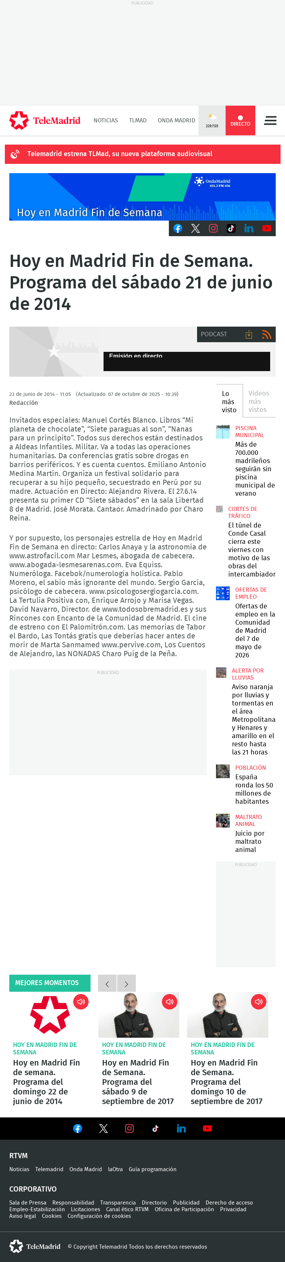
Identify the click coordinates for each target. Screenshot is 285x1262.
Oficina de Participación (184, 1209)
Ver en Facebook (77, 1130)
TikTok (231, 228)
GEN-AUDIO (53, 352)
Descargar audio (249, 334)
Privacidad (233, 1209)
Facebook (178, 228)
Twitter (195, 228)
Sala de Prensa (27, 1203)
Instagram (213, 228)
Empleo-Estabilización (37, 1209)
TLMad (138, 120)
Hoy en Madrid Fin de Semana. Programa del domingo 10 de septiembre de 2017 (227, 1015)
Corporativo (33, 1189)
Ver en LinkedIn (181, 1128)
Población (250, 768)
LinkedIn (249, 228)
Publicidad (186, 1203)
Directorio (154, 1203)
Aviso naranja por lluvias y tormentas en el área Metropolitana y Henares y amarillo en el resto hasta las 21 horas (221, 672)
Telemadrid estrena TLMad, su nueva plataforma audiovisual (119, 154)
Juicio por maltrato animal (250, 841)
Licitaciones (85, 1209)
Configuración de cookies (99, 1216)
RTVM (18, 1156)
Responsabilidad (73, 1203)
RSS (267, 334)
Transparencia (118, 1203)
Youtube (267, 228)
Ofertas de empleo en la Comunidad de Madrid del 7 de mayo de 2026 (222, 593)
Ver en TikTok (155, 1130)
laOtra (115, 1169)
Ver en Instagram (129, 1128)
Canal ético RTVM (127, 1209)
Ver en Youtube (207, 1128)
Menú (270, 120)
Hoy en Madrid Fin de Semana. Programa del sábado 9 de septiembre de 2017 (139, 1015)
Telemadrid (49, 1169)
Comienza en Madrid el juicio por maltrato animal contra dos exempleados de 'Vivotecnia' (222, 820)
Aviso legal (22, 1216)
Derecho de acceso (229, 1203)
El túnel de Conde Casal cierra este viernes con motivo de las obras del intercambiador (219, 509)
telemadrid (34, 1246)
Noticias (106, 120)
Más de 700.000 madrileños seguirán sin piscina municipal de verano (222, 431)
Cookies (52, 1216)
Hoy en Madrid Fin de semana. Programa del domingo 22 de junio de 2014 (50, 1015)
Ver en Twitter (103, 1130)
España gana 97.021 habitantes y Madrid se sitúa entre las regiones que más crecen (222, 771)
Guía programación (153, 1169)
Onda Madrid (176, 120)
